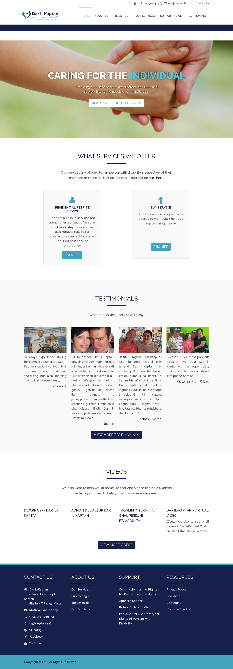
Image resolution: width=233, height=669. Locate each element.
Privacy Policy (176, 589)
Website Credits (178, 609)
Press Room (122, 15)
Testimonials (196, 15)
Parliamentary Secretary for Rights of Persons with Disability (139, 618)
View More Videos (116, 545)
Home (85, 15)
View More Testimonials (116, 435)
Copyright (173, 602)
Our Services (145, 15)
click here (156, 178)
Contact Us (202, 3)
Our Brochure (81, 609)
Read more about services (116, 103)
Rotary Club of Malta (134, 607)
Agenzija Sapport (131, 601)
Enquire (72, 255)
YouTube (32, 643)
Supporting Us (171, 15)
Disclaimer (174, 596)
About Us (101, 15)
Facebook (33, 636)
